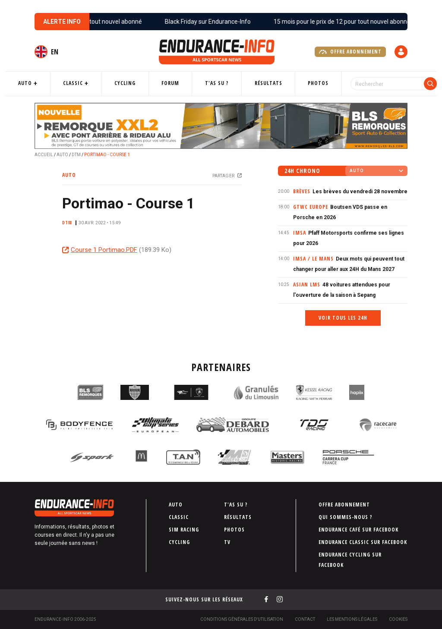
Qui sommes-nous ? (346, 517)
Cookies (398, 619)
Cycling (137, 83)
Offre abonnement (350, 52)
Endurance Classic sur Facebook (363, 542)
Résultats (261, 83)
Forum (176, 83)
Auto (51, 83)
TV (227, 542)
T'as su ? (216, 83)
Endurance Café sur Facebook (358, 529)
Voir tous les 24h (343, 317)
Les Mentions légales (352, 619)
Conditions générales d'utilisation (241, 619)
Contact (305, 619)
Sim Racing (184, 529)
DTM (76, 154)
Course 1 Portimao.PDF (104, 250)
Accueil (44, 154)
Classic (92, 83)
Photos (304, 83)
